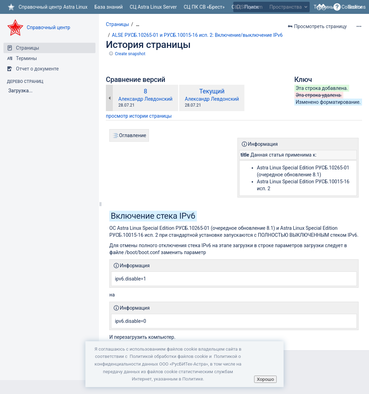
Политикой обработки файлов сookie (168, 356)
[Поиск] (238, 7)
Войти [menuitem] (355, 7)
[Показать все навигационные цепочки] (137, 24)
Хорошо (265, 379)
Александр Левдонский (145, 99)
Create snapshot (130, 53)
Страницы (117, 24)
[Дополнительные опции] (359, 26)
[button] (337, 7)
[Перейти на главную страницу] (47, 7)
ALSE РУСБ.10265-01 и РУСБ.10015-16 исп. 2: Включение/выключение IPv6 (197, 35)
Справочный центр (48, 27)
